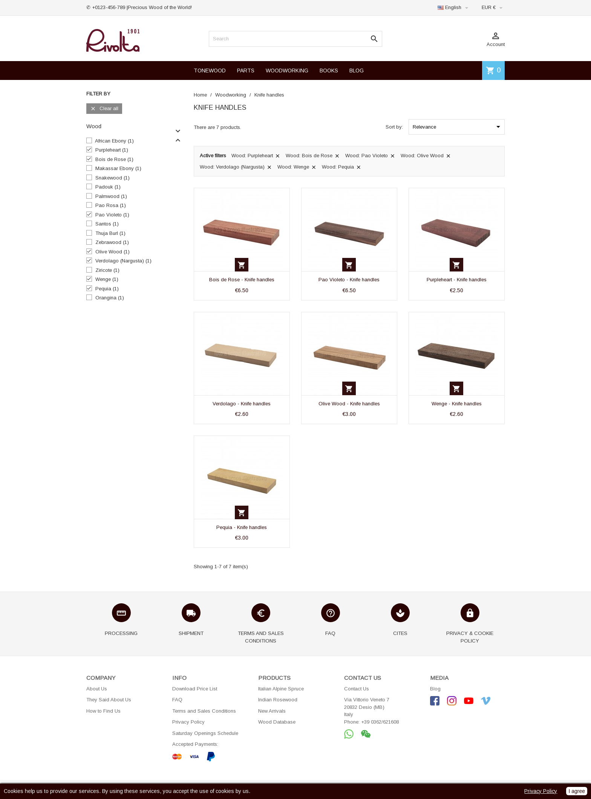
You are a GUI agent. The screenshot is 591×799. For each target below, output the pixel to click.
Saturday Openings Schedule (205, 733)
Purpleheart (111, 150)
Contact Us (356, 689)
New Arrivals (272, 711)
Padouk (108, 187)
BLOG (356, 70)
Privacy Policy (188, 722)
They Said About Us (108, 699)
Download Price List (194, 689)
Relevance (458, 126)
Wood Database (277, 722)
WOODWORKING (287, 70)
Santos (107, 224)
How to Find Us (103, 711)
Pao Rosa (110, 205)
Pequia (107, 288)
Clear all (104, 109)
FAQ (177, 699)
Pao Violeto (112, 215)
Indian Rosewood (277, 699)
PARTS (245, 70)
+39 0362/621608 (380, 722)
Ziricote (107, 270)
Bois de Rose (114, 159)
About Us (96, 689)
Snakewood (112, 178)
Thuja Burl (110, 233)
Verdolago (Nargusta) (123, 261)
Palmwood (111, 196)
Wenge (106, 279)
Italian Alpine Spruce (281, 689)
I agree (576, 791)
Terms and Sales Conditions (204, 711)
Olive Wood (112, 252)
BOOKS (329, 70)
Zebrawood (112, 242)
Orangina (109, 298)
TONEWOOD (210, 70)
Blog (435, 689)
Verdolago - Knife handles (242, 403)
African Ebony (114, 141)
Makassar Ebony (118, 168)
